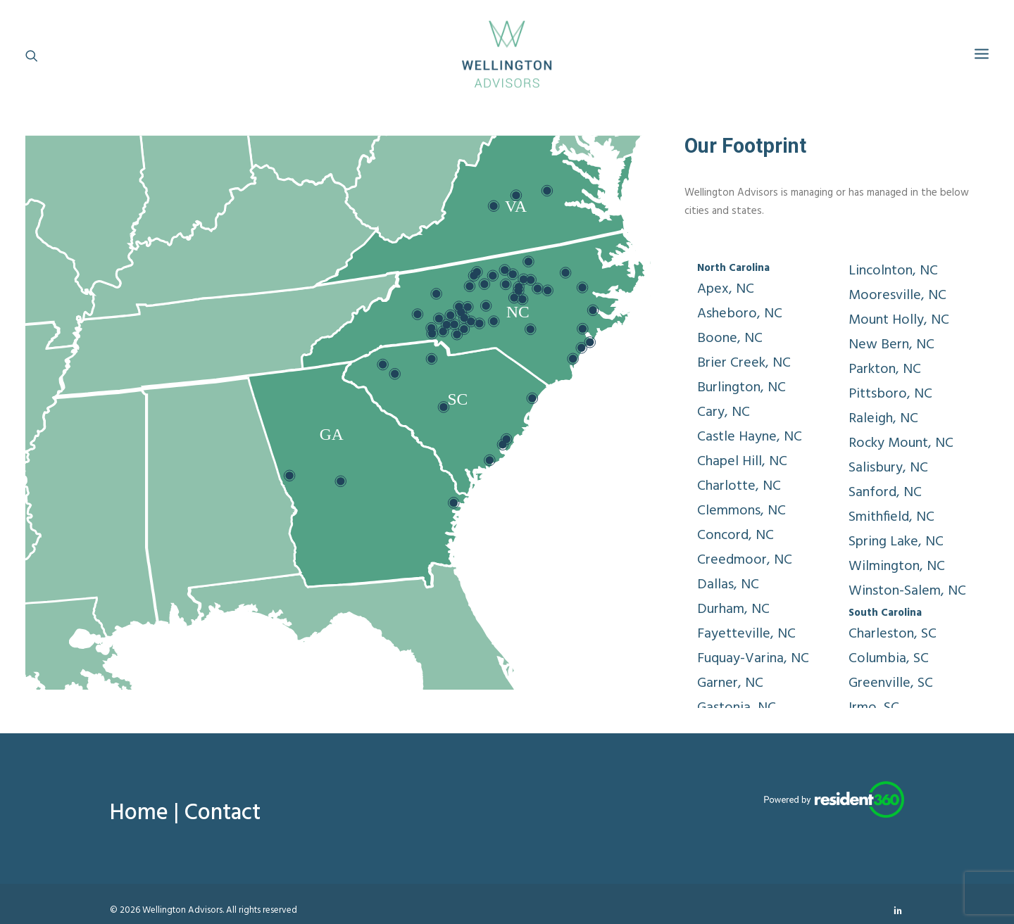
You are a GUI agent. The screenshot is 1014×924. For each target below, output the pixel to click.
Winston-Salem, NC (907, 591)
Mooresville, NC (897, 295)
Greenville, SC (891, 683)
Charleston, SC (893, 634)
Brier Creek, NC (744, 363)
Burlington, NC (741, 387)
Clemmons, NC (741, 511)
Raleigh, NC (883, 418)
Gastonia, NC (736, 708)
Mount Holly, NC (899, 320)
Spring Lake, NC (896, 542)
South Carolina (885, 613)
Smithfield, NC (891, 517)
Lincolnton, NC (893, 271)
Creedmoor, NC (744, 560)
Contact (222, 813)
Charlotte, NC (739, 486)
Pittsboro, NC (890, 394)
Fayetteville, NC (746, 634)
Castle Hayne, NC (749, 437)
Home (139, 813)
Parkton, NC (885, 369)
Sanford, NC (885, 492)
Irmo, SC (874, 708)
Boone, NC (730, 338)
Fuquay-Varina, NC (753, 658)
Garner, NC (730, 683)
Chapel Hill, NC (742, 461)
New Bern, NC (891, 345)
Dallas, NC (728, 585)
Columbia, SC (889, 658)
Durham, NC (733, 609)
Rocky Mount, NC (901, 443)
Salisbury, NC (888, 468)
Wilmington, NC (897, 566)
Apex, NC (725, 289)
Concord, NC (735, 535)
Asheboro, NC (739, 314)
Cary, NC (723, 412)
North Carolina (733, 268)
